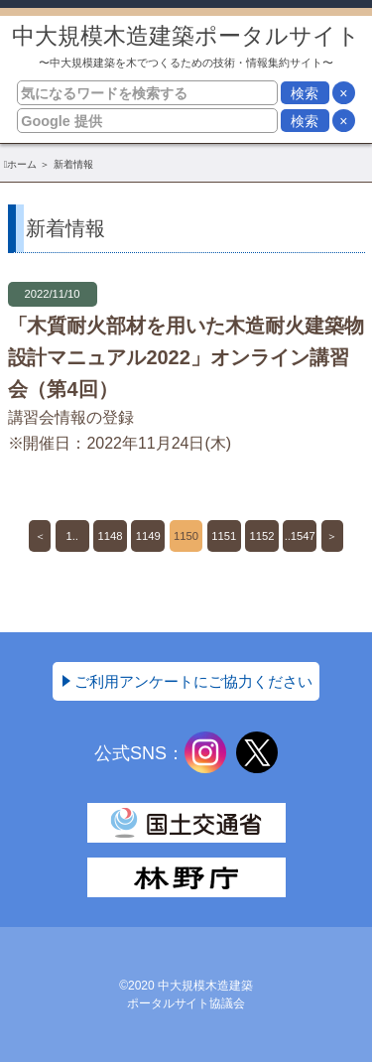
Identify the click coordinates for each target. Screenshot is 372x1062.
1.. (72, 536)
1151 (223, 536)
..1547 (300, 536)
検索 (304, 93)
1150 (186, 536)
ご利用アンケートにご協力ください (193, 681)
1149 (148, 536)
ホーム (22, 164)
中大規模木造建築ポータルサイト (186, 46)
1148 (110, 536)
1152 (262, 536)
